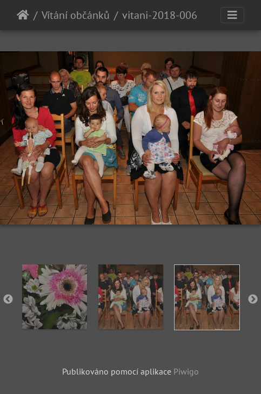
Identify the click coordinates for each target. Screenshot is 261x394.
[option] (54, 296)
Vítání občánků (76, 15)
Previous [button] (8, 299)
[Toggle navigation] (232, 15)
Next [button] (252, 299)
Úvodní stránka (23, 15)
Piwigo (186, 371)
